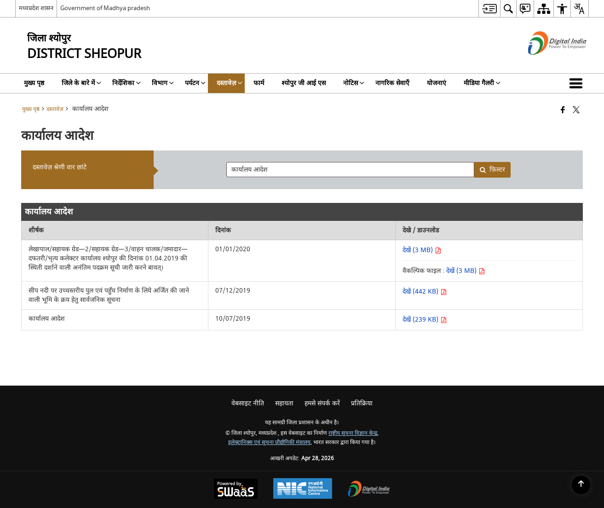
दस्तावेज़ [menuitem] (229, 83)
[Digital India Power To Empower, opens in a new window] (369, 490)
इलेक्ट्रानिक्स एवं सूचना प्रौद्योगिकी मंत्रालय (269, 442)
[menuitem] (489, 8)
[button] (578, 83)
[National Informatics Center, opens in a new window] (302, 489)
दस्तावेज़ (54, 109)
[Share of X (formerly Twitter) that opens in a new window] (576, 111)
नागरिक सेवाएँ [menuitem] (392, 83)
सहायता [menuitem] (284, 403)
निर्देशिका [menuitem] (126, 83)
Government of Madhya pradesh (105, 8)
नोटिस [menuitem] (353, 83)
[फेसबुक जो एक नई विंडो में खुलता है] (563, 111)
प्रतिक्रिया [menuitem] (362, 403)
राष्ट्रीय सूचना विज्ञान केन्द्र (352, 433)
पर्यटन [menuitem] (195, 83)
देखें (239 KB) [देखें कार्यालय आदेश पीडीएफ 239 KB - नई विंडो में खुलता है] (425, 319)
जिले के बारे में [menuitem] (81, 83)
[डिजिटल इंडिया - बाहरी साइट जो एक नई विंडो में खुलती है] (546, 63)
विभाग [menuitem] (163, 83)
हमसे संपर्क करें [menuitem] (322, 403)
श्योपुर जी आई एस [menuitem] (304, 83)
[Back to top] (581, 485)
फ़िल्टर (492, 169)
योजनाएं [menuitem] (436, 83)
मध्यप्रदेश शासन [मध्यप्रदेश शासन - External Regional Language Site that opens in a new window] (36, 8)
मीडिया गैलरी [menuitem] (482, 83)
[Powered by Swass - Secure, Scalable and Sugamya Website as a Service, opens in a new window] (236, 490)
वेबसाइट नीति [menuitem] (247, 403)
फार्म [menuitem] (258, 83)
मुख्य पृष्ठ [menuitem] (34, 83)
